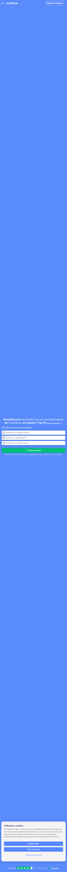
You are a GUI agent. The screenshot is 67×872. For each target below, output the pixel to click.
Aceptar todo (33, 843)
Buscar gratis (33, 450)
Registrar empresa (55, 3)
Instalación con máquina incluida (16, 433)
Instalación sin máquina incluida (16, 443)
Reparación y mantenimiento (14, 438)
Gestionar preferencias (34, 855)
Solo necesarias (33, 849)
